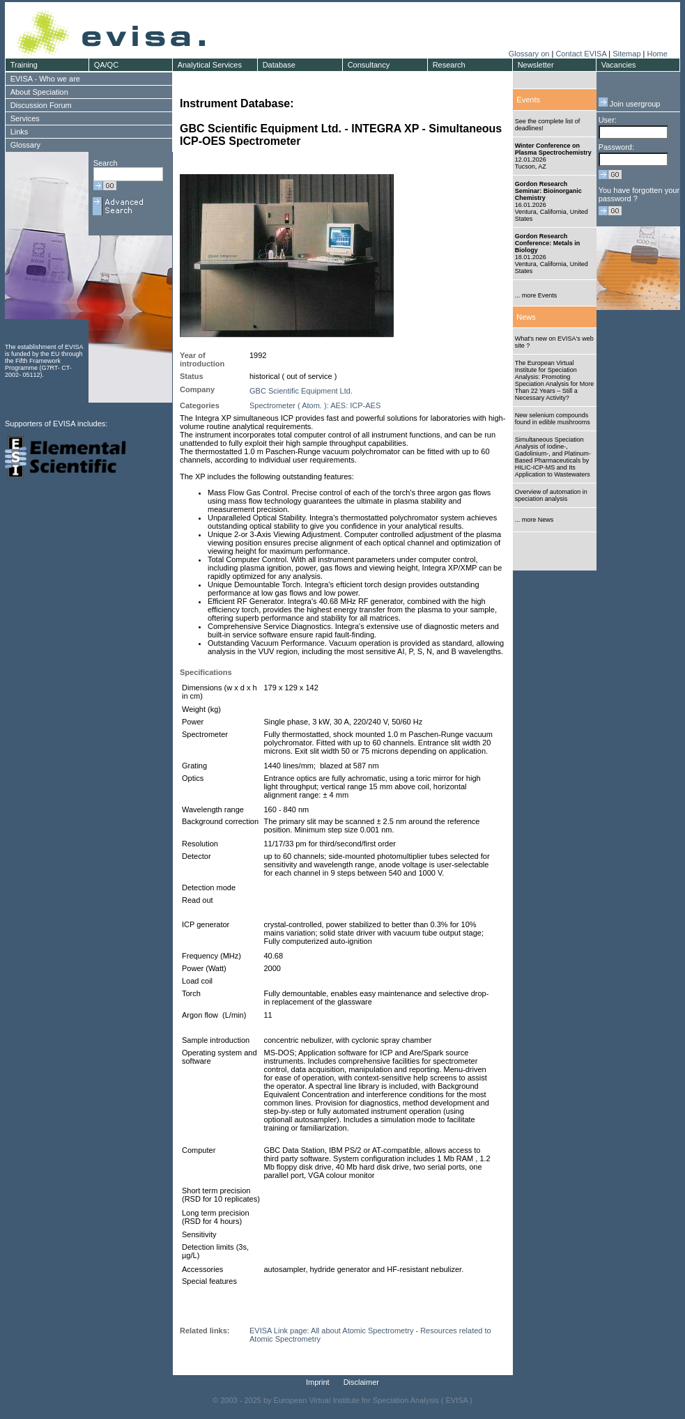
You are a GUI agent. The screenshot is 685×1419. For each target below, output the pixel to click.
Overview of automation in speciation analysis (551, 495)
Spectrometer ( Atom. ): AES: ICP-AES (314, 405)
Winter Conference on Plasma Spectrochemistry (553, 149)
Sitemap (626, 53)
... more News (534, 519)
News (526, 317)
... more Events (536, 295)
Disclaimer (361, 1382)
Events (528, 99)
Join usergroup (630, 104)
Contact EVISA (580, 53)
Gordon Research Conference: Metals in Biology (547, 243)
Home (657, 53)
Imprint (318, 1382)
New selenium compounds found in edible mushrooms (552, 419)
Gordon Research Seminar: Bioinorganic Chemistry (548, 190)
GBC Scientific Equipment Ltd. (301, 391)
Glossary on (530, 53)
